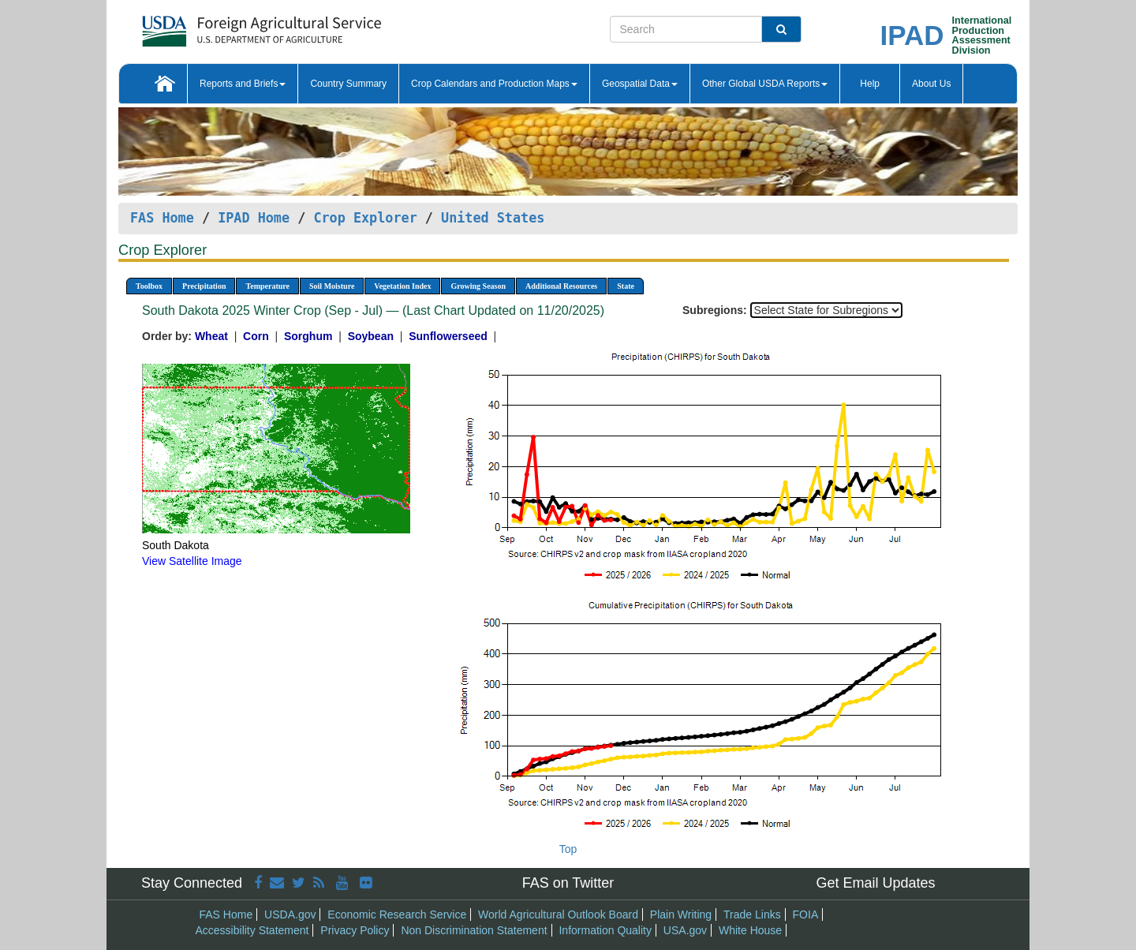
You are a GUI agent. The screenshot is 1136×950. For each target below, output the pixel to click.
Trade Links (752, 914)
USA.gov (685, 930)
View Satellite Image (192, 561)
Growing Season (478, 286)
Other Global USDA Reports (765, 83)
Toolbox (149, 286)
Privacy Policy (354, 930)
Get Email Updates (875, 883)
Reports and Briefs (243, 83)
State (625, 286)
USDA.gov (290, 914)
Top (568, 849)
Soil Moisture (331, 286)
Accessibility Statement (252, 930)
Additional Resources (561, 286)
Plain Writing (681, 914)
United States (492, 218)
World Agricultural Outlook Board (558, 914)
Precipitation (204, 286)
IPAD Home (254, 218)
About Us (931, 83)
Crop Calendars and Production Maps (494, 83)
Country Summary (348, 83)
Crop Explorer (365, 218)
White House (750, 930)
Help (870, 83)
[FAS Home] (222, 26)
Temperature (267, 286)
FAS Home (162, 218)
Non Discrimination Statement (474, 930)
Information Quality (605, 930)
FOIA (806, 914)
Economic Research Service (396, 914)
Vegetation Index (402, 286)
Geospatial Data (640, 83)
